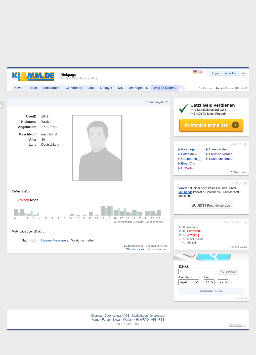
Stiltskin (192, 242)
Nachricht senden (221, 159)
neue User (240, 298)
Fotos (185, 154)
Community (74, 88)
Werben (128, 319)
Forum (229, 88)
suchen (228, 271)
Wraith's (235, 144)
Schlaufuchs (51, 88)
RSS (161, 319)
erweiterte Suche (211, 291)
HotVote (187, 168)
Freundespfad (157, 102)
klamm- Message (53, 240)
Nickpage (188, 149)
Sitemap (96, 315)
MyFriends (185, 192)
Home (95, 319)
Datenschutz (112, 315)
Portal (219, 88)
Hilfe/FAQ (142, 319)
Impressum (157, 315)
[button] (243, 73)
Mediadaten (140, 315)
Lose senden (218, 149)
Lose (90, 88)
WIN (120, 88)
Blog (184, 163)
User (209, 88)
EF (237, 88)
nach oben (236, 325)
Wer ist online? (135, 249)
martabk (192, 227)
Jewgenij (193, 235)
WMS (244, 88)
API (153, 319)
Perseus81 (194, 231)
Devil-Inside (195, 239)
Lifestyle (106, 88)
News (18, 88)
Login (215, 73)
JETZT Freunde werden (211, 205)
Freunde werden (157, 249)
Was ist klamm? (165, 88)
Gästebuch (189, 159)
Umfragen (138, 88)
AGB (126, 315)
